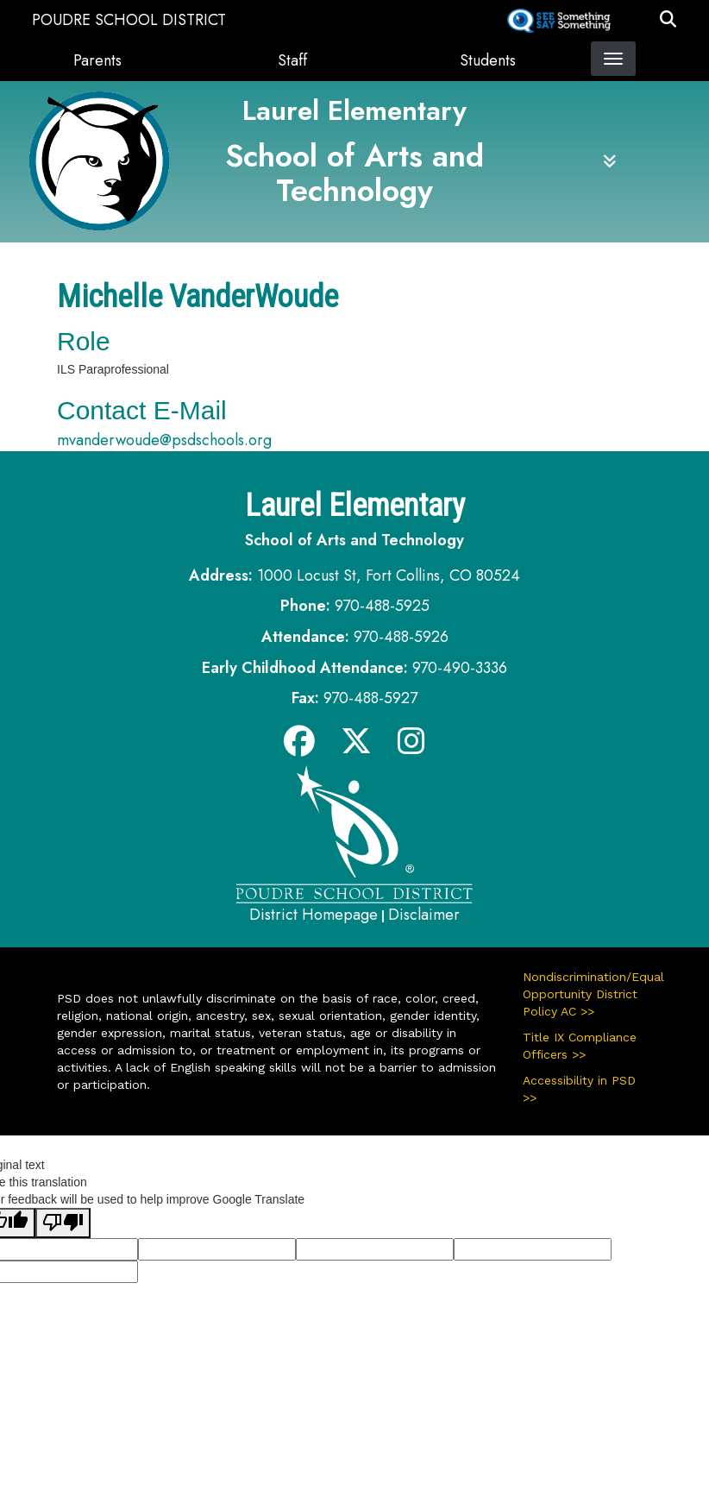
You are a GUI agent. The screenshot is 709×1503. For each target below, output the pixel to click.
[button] (668, 20)
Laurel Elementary (354, 110)
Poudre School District (129, 20)
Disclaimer (424, 914)
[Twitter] (356, 747)
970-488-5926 (401, 637)
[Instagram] (411, 747)
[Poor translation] (63, 1223)
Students (488, 60)
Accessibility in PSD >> (579, 1088)
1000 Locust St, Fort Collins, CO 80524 (388, 575)
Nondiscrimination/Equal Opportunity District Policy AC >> (587, 994)
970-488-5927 (370, 698)
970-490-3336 (459, 668)
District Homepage (313, 914)
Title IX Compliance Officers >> (580, 1045)
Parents (97, 60)
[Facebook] (299, 747)
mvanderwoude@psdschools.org (164, 440)
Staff (292, 60)
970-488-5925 (382, 605)
